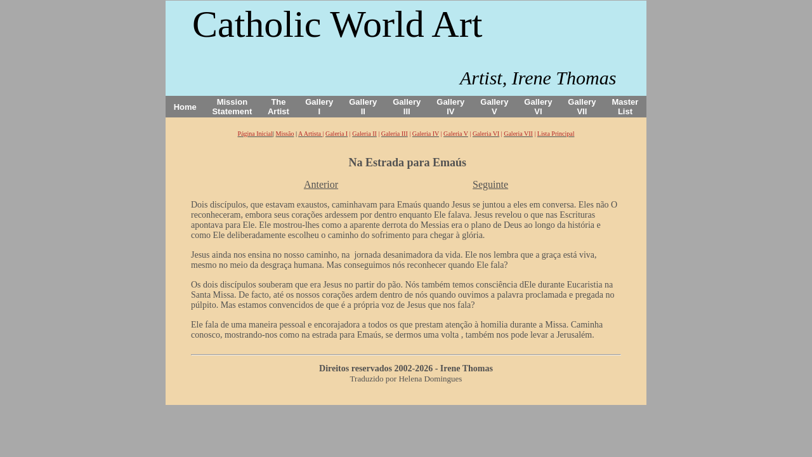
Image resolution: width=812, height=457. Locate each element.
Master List (625, 106)
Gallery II (363, 106)
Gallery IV (450, 106)
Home (185, 107)
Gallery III (407, 106)
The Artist (278, 106)
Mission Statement (232, 106)
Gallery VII (582, 106)
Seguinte (490, 184)
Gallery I (319, 106)
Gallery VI (538, 106)
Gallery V (494, 106)
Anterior (321, 184)
